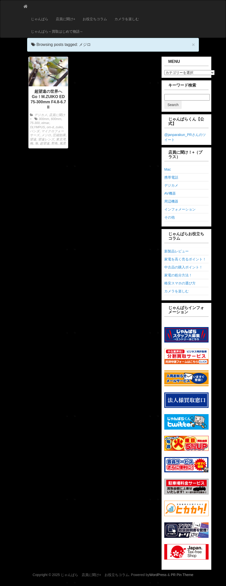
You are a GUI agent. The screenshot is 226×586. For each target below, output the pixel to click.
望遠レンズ (46, 139)
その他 (169, 217)
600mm (56, 119)
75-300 (35, 123)
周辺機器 (171, 201)
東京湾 (61, 139)
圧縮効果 (59, 135)
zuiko (59, 127)
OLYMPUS (37, 127)
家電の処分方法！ (178, 275)
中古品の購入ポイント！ (183, 267)
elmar (45, 123)
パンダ (35, 131)
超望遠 (45, 143)
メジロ (46, 135)
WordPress (158, 575)
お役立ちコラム (95, 19)
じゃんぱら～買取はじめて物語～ (57, 31)
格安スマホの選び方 (180, 283)
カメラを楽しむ (126, 19)
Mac (167, 169)
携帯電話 (171, 177)
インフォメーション (180, 209)
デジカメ (40, 115)
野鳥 (54, 143)
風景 (62, 143)
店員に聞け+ (65, 19)
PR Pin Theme (182, 575)
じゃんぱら (39, 19)
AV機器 (170, 193)
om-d (50, 127)
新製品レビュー (176, 251)
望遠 (33, 139)
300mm (44, 119)
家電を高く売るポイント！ (185, 259)
